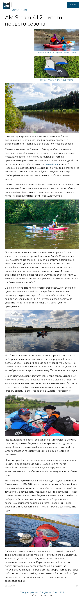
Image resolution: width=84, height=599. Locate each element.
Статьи (15, 9)
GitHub (34, 592)
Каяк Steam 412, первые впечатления (56, 41)
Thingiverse (45, 592)
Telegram (25, 592)
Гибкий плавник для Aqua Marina (56, 68)
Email (55, 592)
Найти (73, 4)
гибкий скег (51, 164)
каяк (77, 586)
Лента (24, 9)
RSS (62, 592)
